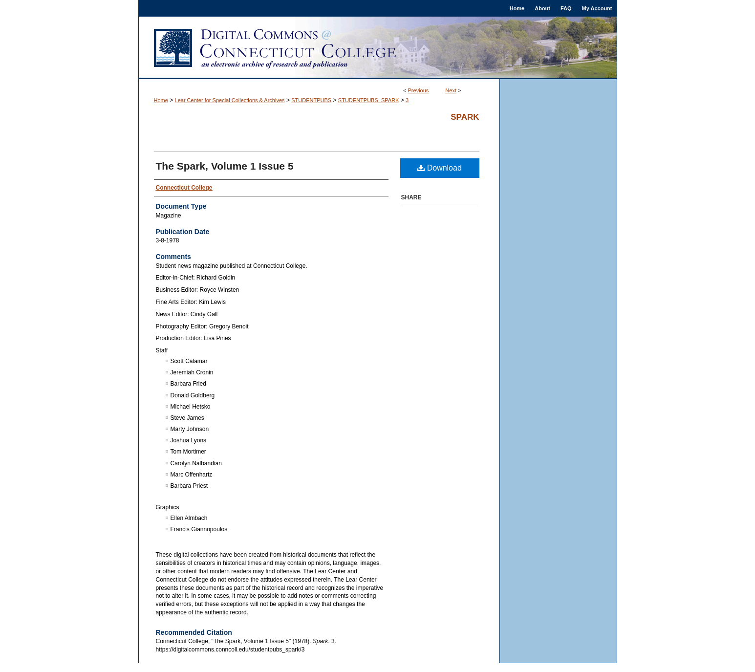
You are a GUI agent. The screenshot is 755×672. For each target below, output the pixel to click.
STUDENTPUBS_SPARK (368, 100)
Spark (465, 117)
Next (450, 90)
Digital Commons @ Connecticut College (377, 48)
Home (161, 100)
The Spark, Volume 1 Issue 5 (225, 166)
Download (439, 168)
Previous (418, 90)
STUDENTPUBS (311, 100)
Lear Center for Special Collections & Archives (230, 100)
